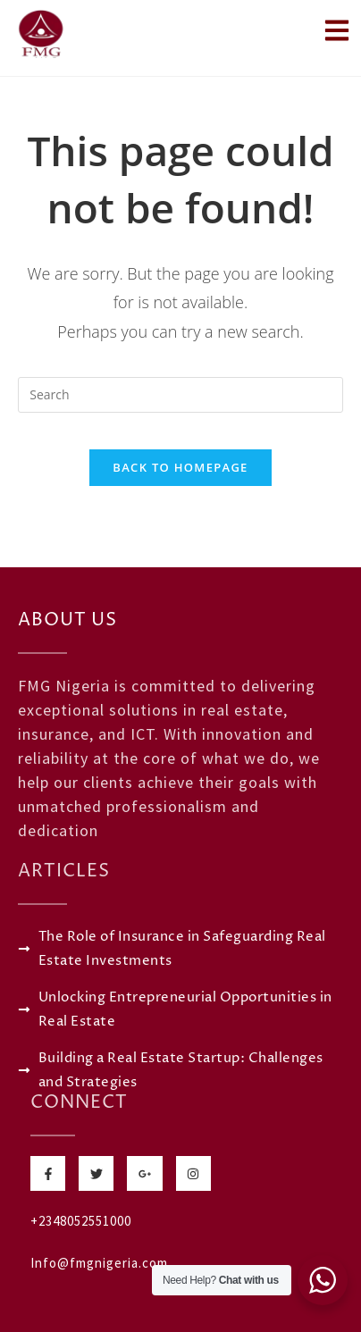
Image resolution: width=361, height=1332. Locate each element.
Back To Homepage (180, 467)
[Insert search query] (180, 395)
